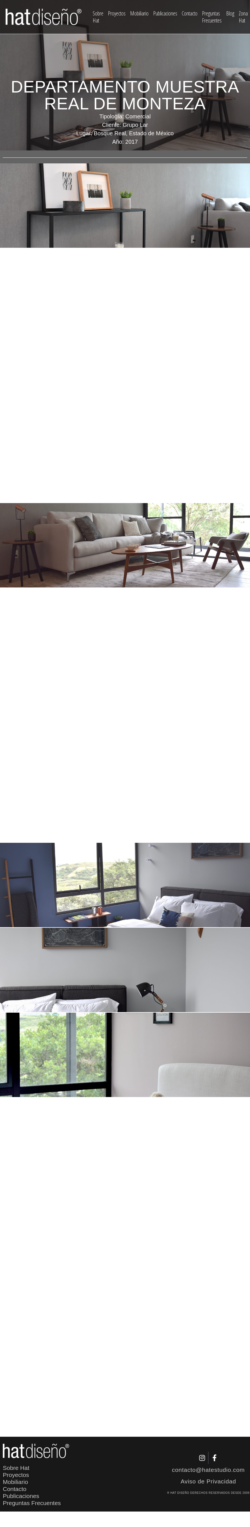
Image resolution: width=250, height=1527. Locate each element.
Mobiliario (139, 13)
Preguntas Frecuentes (212, 17)
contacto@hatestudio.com (208, 1470)
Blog (230, 13)
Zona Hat (243, 17)
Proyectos (117, 13)
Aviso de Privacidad (208, 1481)
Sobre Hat (98, 17)
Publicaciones (165, 13)
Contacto (189, 13)
